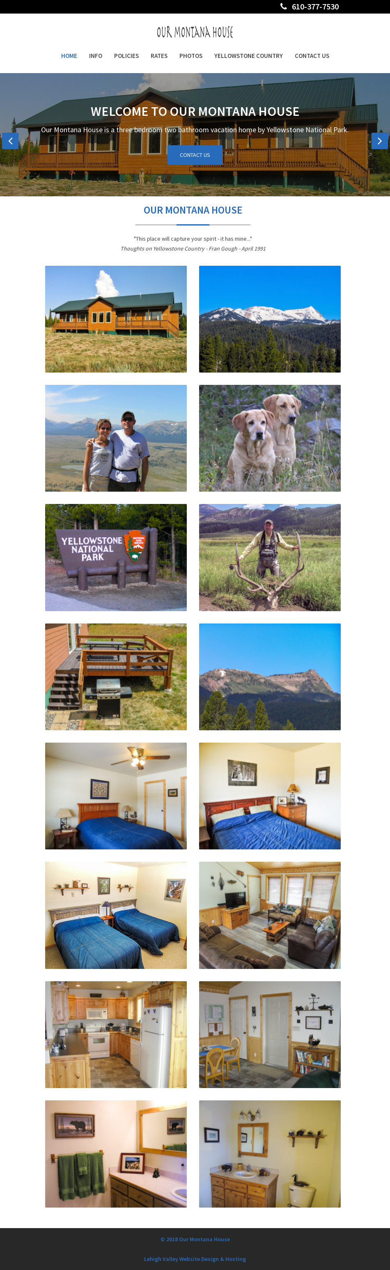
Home (69, 56)
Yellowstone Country (248, 56)
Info (95, 56)
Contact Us (312, 56)
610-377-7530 (309, 6)
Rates (159, 56)
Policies (126, 56)
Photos (190, 56)
